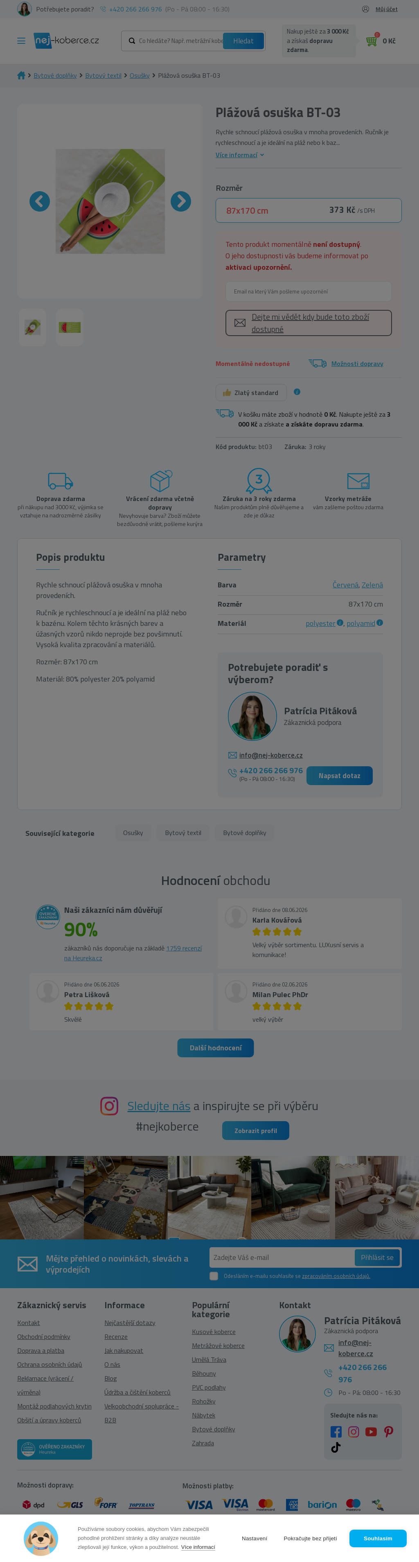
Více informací (198, 1547)
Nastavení (255, 1538)
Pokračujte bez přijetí (310, 1538)
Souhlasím (378, 1538)
